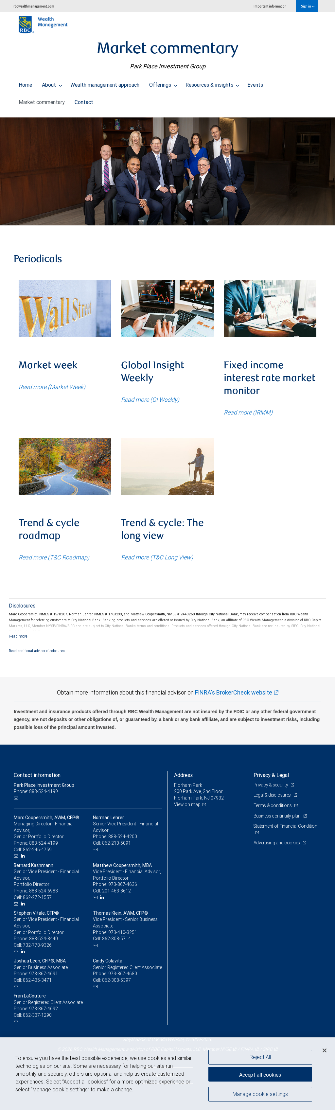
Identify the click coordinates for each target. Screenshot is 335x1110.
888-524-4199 (43, 843)
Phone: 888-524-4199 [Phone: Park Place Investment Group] (36, 791)
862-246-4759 (37, 850)
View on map (187, 804)
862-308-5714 (116, 939)
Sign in (307, 6)
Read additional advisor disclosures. (37, 650)
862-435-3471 (37, 980)
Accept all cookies (260, 1074)
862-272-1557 (37, 897)
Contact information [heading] (37, 775)
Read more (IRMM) (248, 412)
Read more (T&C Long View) (157, 557)
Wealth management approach (104, 83)
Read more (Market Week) (52, 387)
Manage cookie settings (260, 1094)
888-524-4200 (122, 836)
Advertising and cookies (277, 843)
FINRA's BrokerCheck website (233, 692)
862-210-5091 (116, 843)
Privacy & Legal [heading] (271, 775)
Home (25, 83)
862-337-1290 (37, 1015)
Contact (84, 100)
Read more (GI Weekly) (150, 399)
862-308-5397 (116, 980)
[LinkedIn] (23, 856)
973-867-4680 (122, 974)
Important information (270, 6)
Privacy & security (271, 785)
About (52, 83)
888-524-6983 (43, 891)
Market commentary (42, 100)
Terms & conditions (273, 805)
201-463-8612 (116, 891)
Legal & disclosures (273, 795)
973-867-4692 (43, 1009)
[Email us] (17, 798)
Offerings (163, 83)
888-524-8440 (43, 939)
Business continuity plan (278, 816)
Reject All (260, 1057)
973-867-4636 (122, 884)
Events (255, 83)
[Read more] (18, 636)
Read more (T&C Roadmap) (54, 557)
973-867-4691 (43, 974)
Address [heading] (183, 775)
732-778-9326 (37, 945)
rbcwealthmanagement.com (33, 6)
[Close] (324, 1050)
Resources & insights (212, 83)
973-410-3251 (122, 932)
